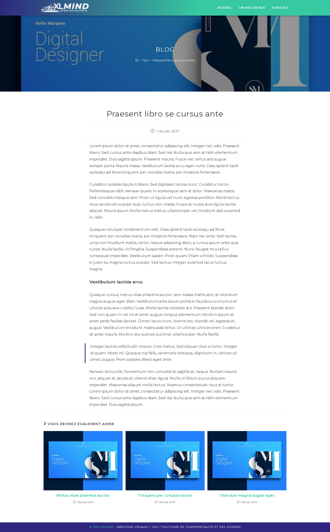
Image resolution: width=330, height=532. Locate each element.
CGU (156, 527)
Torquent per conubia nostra (165, 495)
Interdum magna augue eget (247, 495)
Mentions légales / (134, 527)
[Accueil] (136, 60)
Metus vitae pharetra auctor (83, 495)
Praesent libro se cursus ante (174, 60)
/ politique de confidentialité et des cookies (200, 527)
